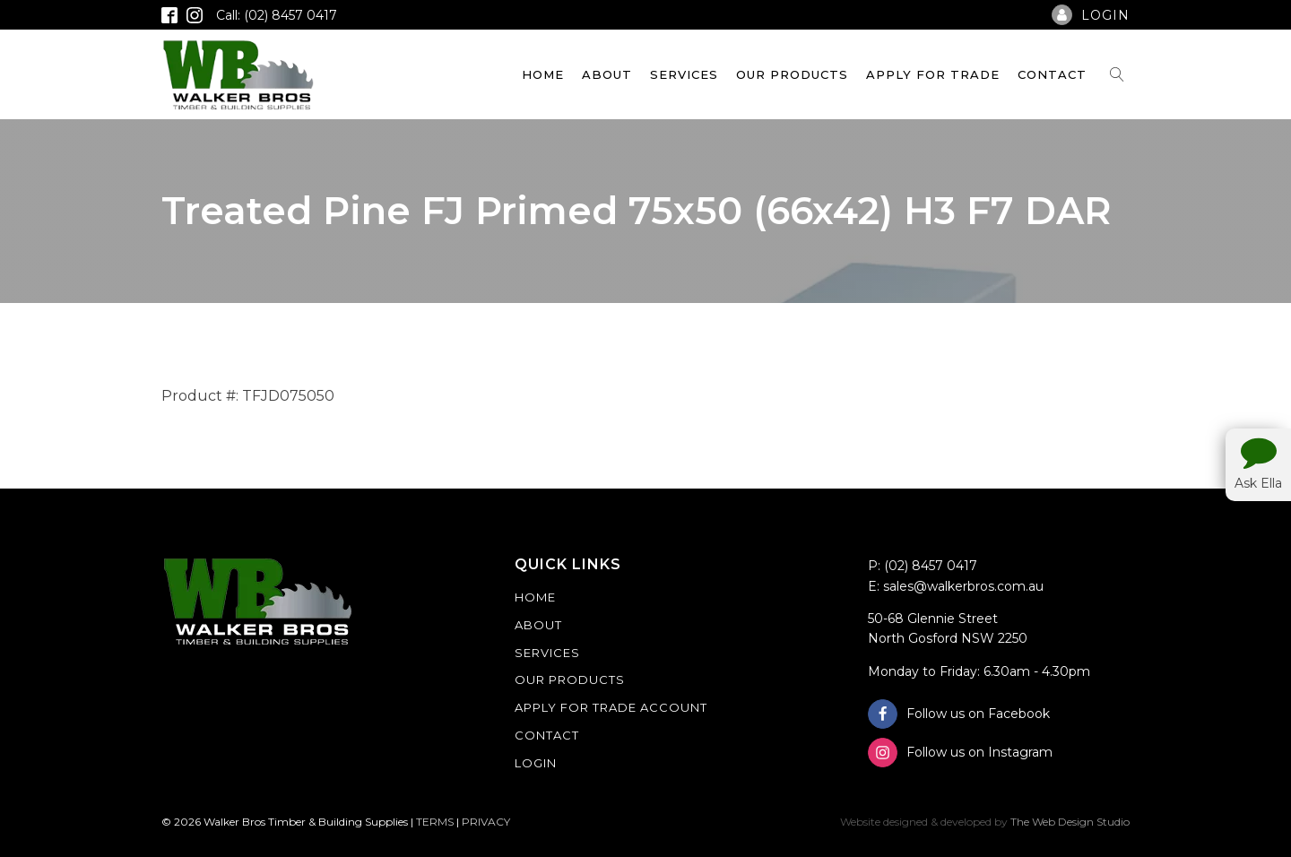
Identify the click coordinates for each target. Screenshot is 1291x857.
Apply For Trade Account (611, 707)
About (607, 74)
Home (543, 74)
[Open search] (1117, 74)
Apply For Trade (933, 74)
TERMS (435, 821)
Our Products (792, 74)
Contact (1052, 74)
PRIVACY (486, 821)
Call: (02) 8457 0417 (276, 15)
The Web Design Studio (1070, 821)
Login (536, 763)
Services (684, 74)
